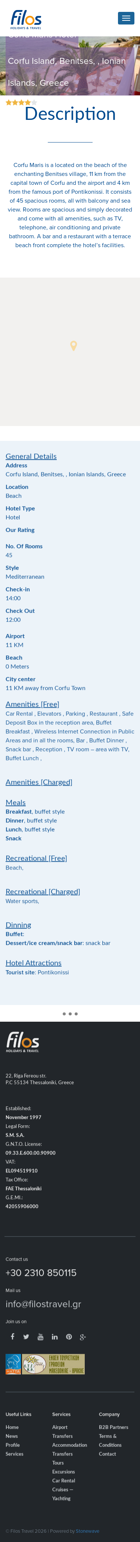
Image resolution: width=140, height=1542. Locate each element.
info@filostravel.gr (43, 1315)
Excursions (63, 1483)
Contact (107, 1465)
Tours (58, 1474)
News (12, 1448)
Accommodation (69, 1456)
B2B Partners (113, 1439)
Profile (13, 1456)
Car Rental (63, 1492)
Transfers (62, 1465)
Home (12, 1439)
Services (15, 1465)
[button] (73, 346)
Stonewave (87, 1531)
